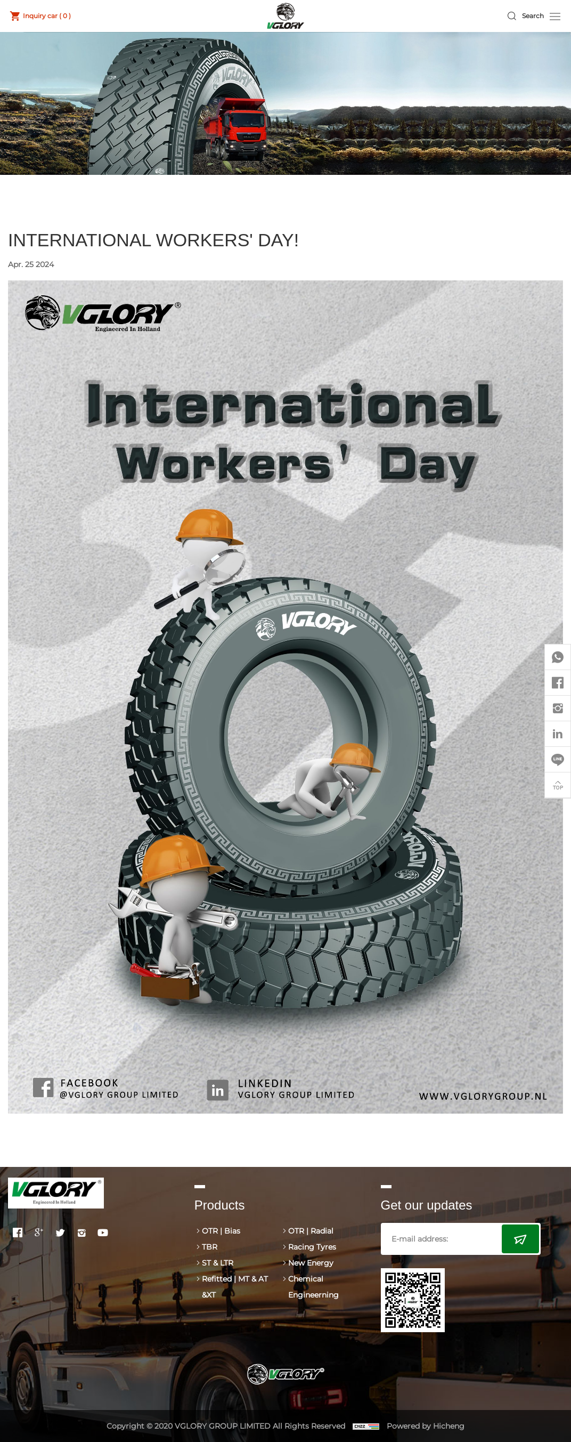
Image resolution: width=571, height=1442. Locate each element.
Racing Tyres (312, 1247)
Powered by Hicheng (425, 1426)
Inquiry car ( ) (47, 16)
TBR (209, 1247)
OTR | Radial (310, 1231)
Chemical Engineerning (313, 1287)
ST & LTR (217, 1263)
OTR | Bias (221, 1231)
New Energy (310, 1263)
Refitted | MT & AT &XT (235, 1287)
